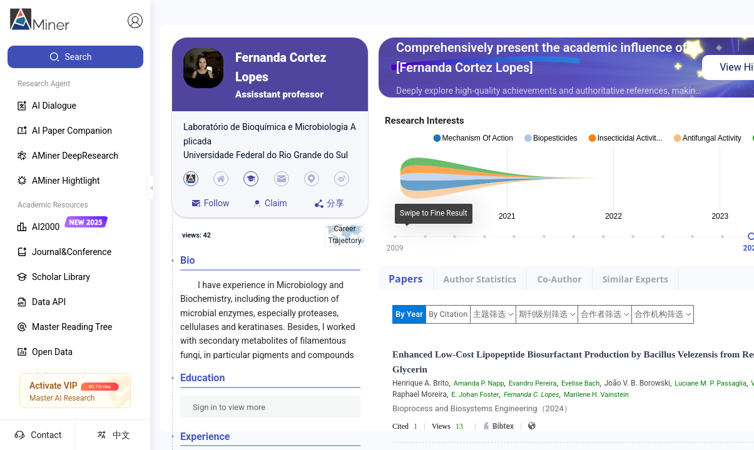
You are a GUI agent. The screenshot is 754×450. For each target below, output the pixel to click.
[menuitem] (75, 57)
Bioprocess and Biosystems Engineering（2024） (482, 408)
